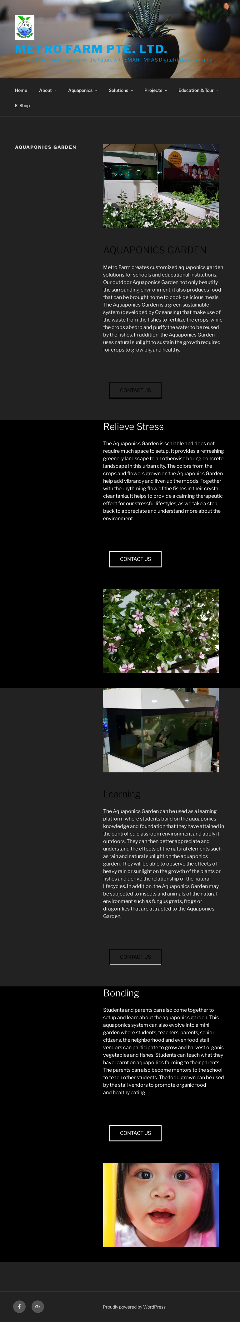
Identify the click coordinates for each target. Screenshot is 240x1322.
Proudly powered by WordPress (134, 1307)
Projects (156, 90)
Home (21, 90)
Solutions (121, 90)
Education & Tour (199, 90)
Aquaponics (83, 90)
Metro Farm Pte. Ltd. (91, 49)
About (48, 90)
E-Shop (22, 105)
